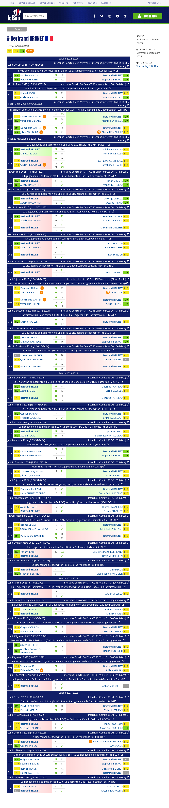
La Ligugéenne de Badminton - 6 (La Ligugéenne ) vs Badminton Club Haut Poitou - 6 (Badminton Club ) (68, 586)
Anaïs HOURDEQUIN (31, 631)
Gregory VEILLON (29, 627)
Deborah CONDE (29, 670)
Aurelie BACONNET (30, 184)
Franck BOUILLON (113, 723)
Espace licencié (47, 3)
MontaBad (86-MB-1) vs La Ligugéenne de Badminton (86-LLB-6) (68, 466)
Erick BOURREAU (113, 609)
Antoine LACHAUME (112, 790)
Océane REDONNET (31, 455)
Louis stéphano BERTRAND (108, 551)
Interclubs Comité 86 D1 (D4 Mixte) (108, 697)
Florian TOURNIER (113, 650)
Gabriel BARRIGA (29, 413)
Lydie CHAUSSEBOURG (32, 493)
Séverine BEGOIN (29, 763)
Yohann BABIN (28, 551)
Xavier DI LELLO (114, 593)
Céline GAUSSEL (114, 390)
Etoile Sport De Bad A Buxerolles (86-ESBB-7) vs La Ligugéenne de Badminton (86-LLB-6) (68, 520)
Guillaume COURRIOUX (110, 160)
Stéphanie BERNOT (112, 79)
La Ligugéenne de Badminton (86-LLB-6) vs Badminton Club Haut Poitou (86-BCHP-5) (68, 176)
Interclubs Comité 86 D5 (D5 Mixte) (108, 377)
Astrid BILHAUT (114, 303)
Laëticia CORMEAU (30, 247)
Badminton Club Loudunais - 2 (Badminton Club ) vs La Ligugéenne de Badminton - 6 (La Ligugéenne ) (68, 661)
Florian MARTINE (29, 772)
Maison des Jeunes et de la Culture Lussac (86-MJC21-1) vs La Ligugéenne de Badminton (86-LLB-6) (68, 754)
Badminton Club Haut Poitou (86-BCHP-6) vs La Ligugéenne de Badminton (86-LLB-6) (68, 701)
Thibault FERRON (113, 710)
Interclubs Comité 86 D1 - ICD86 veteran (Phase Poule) (98, 279)
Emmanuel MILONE (30, 489)
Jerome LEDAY (115, 431)
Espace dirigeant (27, 3)
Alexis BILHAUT (28, 507)
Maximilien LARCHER (111, 216)
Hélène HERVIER (29, 79)
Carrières (106, 3)
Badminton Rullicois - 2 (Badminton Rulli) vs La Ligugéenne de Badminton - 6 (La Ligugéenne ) (68, 622)
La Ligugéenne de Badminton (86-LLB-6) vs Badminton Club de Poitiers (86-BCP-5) (68, 211)
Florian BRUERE (114, 180)
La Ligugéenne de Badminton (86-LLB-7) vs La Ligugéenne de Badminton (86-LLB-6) (68, 408)
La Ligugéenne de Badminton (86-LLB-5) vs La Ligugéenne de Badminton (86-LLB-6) (68, 332)
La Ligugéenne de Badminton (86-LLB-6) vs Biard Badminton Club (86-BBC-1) (68, 238)
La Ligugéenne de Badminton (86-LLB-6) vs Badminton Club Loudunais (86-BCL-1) (68, 265)
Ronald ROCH (27, 93)
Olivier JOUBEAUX (113, 198)
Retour (18, 29)
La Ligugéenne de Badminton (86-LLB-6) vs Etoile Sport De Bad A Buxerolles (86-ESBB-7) (68, 426)
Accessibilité (154, 3)
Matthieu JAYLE (114, 613)
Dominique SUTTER (30, 116)
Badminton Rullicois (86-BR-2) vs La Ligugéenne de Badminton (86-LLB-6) (68, 444)
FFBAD (11, 3)
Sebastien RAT (28, 666)
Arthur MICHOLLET (112, 686)
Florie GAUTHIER (114, 247)
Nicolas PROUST (29, 75)
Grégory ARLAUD (29, 759)
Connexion (147, 16)
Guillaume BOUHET (112, 768)
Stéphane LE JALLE (112, 149)
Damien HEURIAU (29, 288)
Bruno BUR (117, 292)
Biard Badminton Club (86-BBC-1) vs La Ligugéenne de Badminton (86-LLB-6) (68, 88)
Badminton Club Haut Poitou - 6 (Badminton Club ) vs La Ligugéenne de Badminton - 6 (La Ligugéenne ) (68, 640)
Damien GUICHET (113, 359)
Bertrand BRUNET (113, 75)
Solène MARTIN (114, 670)
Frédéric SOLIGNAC (30, 417)
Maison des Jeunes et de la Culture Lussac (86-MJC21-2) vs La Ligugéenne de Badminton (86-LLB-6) (68, 484)
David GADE (116, 569)
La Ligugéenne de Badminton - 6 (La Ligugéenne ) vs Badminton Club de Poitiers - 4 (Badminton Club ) (68, 679)
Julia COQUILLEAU (30, 475)
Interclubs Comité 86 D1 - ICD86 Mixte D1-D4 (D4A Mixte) (96, 582)
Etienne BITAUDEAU (31, 366)
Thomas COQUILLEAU (32, 471)
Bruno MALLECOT (113, 97)
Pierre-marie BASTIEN (32, 536)
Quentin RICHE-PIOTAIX (33, 359)
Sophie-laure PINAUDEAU (109, 435)
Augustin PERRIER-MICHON (108, 741)
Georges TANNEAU (112, 386)
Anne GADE (116, 745)
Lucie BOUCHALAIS (112, 220)
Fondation (78, 3)
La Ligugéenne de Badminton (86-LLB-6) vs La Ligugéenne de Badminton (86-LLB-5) (68, 193)
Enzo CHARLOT (114, 272)
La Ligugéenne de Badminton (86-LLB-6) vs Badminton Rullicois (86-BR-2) (68, 547)
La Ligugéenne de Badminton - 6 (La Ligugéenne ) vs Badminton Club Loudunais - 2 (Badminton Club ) (68, 604)
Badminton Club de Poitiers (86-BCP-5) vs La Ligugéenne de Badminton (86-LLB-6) (68, 350)
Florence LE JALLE (113, 153)
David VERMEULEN (30, 451)
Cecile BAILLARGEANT (111, 493)
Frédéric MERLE (28, 710)
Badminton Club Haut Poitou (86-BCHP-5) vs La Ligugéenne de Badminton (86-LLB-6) (68, 314)
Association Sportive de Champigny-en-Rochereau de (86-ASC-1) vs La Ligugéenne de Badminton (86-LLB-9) (68, 109)
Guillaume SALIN (29, 97)
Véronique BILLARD (30, 120)
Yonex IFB (63, 3)
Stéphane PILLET (29, 292)
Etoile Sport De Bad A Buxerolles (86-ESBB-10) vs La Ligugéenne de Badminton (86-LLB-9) (68, 70)
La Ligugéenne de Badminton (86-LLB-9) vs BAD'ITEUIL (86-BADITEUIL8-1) (68, 144)
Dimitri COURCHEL (30, 706)
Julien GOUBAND (29, 337)
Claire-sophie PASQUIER (110, 573)
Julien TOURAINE (29, 132)
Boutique (92, 3)
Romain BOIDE (28, 768)
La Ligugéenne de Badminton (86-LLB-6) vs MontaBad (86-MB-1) (68, 564)
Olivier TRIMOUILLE (112, 132)
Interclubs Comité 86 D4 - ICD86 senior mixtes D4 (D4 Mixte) (95, 84)
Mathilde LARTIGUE (112, 120)
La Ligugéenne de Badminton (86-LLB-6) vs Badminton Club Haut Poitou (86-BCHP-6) (68, 781)
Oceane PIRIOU (114, 202)
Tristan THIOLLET (113, 511)
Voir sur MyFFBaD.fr (147, 66)
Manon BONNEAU (113, 184)
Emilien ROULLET (29, 321)
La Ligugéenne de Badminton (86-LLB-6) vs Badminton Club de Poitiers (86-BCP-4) (68, 719)
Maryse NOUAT (28, 153)
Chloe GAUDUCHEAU (111, 728)
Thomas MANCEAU (112, 507)
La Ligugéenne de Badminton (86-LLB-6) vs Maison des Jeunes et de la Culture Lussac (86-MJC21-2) (68, 381)
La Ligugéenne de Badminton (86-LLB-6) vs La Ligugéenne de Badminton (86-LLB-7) (68, 502)
